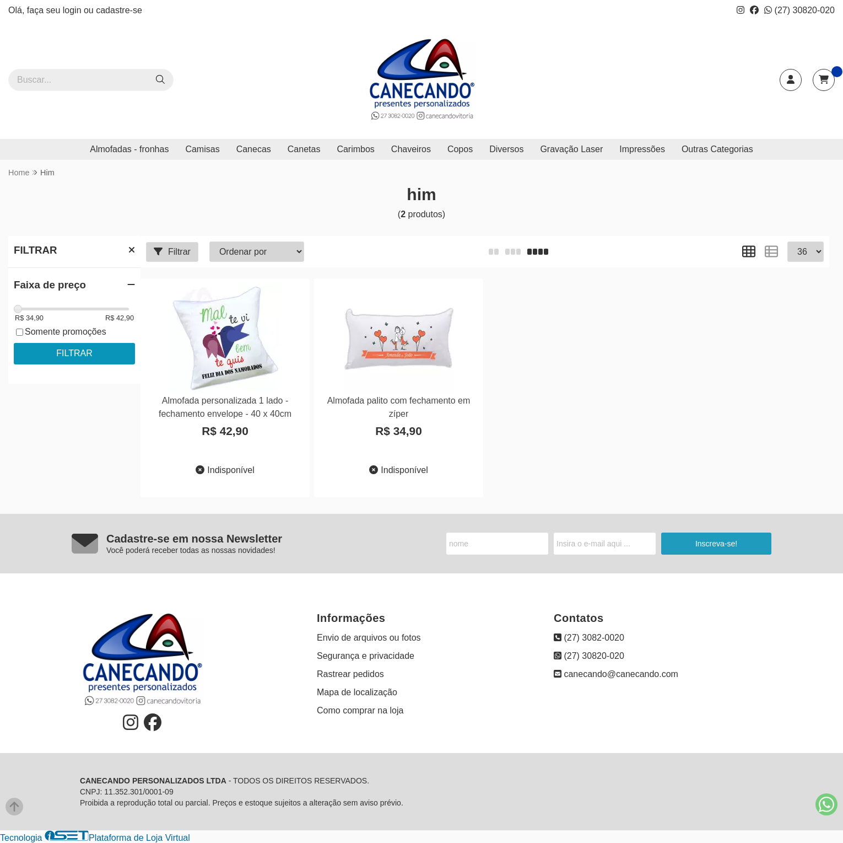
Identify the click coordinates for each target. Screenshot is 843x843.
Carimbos (355, 149)
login (73, 10)
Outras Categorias (717, 149)
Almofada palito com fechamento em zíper (399, 407)
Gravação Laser (571, 149)
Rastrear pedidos (350, 674)
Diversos (506, 149)
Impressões (642, 149)
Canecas (253, 149)
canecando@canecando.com (616, 674)
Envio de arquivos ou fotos (369, 637)
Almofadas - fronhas (129, 149)
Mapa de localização (357, 692)
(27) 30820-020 (799, 10)
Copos (460, 149)
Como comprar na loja (360, 710)
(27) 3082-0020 (589, 637)
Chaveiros (411, 149)
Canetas (304, 149)
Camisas (202, 149)
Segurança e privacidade (365, 656)
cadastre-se (119, 10)
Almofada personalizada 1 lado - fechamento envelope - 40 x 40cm (225, 407)
